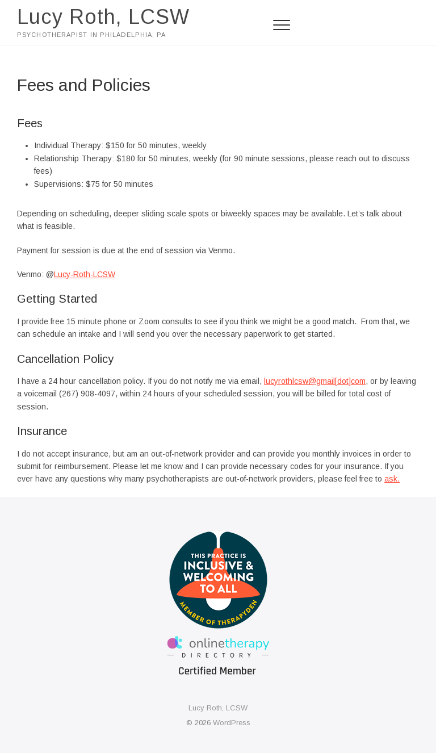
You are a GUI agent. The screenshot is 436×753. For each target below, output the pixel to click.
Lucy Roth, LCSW (103, 16)
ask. (392, 478)
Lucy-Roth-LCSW (84, 274)
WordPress (231, 722)
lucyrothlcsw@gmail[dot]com (315, 381)
